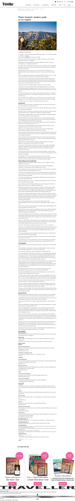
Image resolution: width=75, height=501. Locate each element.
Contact (19, 493)
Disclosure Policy (12, 493)
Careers (16, 493)
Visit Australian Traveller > (4, 491)
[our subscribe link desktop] (37, 469)
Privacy (8, 493)
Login (69, 5)
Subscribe (70, 1)
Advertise (4, 493)
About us (1, 493)
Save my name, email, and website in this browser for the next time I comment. (34, 437)
